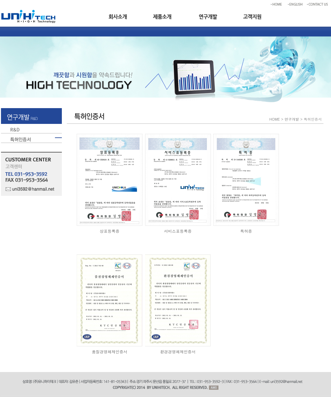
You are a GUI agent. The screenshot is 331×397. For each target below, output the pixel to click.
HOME (274, 119)
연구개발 (292, 119)
